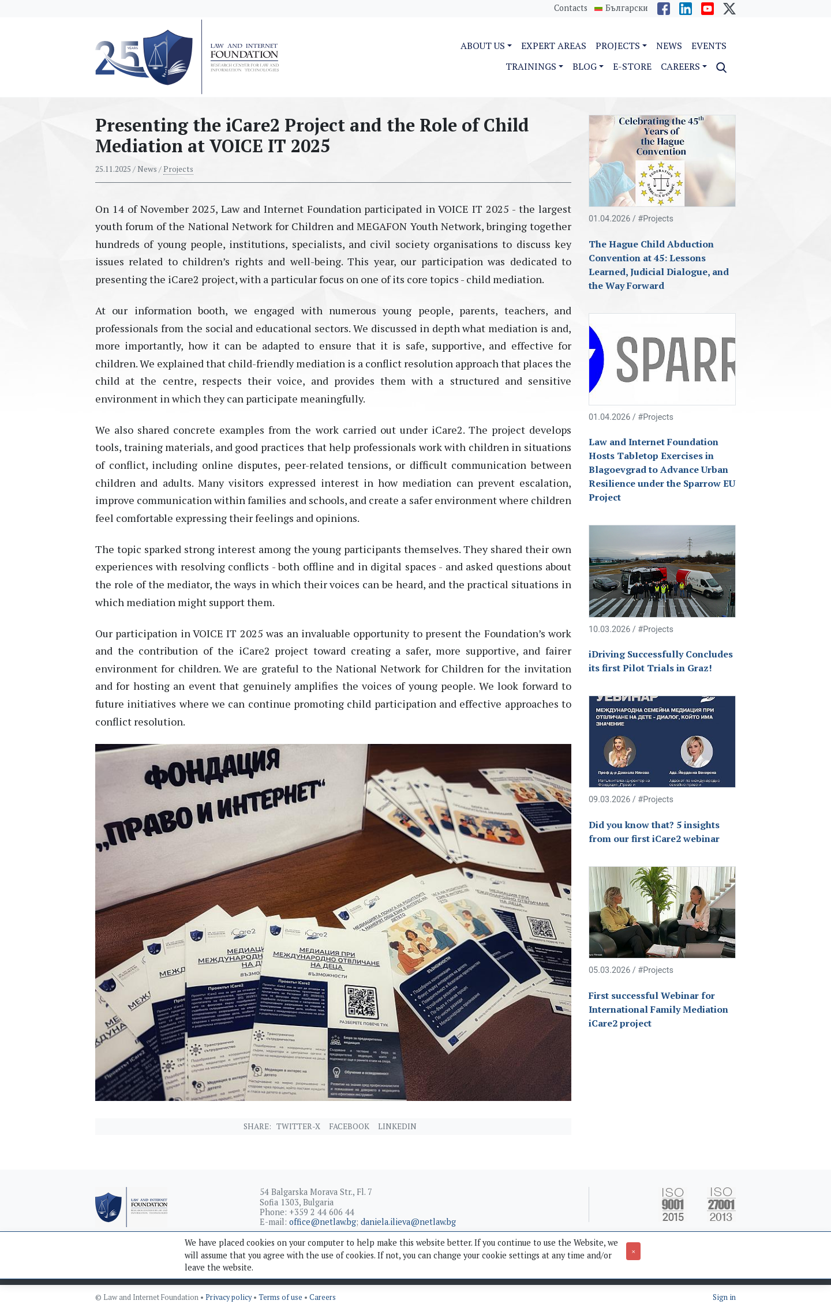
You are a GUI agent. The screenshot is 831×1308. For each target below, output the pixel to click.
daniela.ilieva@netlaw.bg (408, 1221)
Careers (322, 1297)
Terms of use (281, 1297)
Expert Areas (553, 45)
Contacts (570, 7)
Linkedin (397, 1126)
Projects (178, 169)
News (669, 45)
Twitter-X (298, 1126)
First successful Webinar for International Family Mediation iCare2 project (658, 1009)
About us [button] (483, 45)
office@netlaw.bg (322, 1221)
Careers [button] (680, 66)
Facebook (349, 1126)
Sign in (724, 1297)
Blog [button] (584, 66)
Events (709, 45)
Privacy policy (229, 1297)
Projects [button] (618, 45)
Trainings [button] (531, 66)
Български (626, 8)
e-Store (632, 66)
